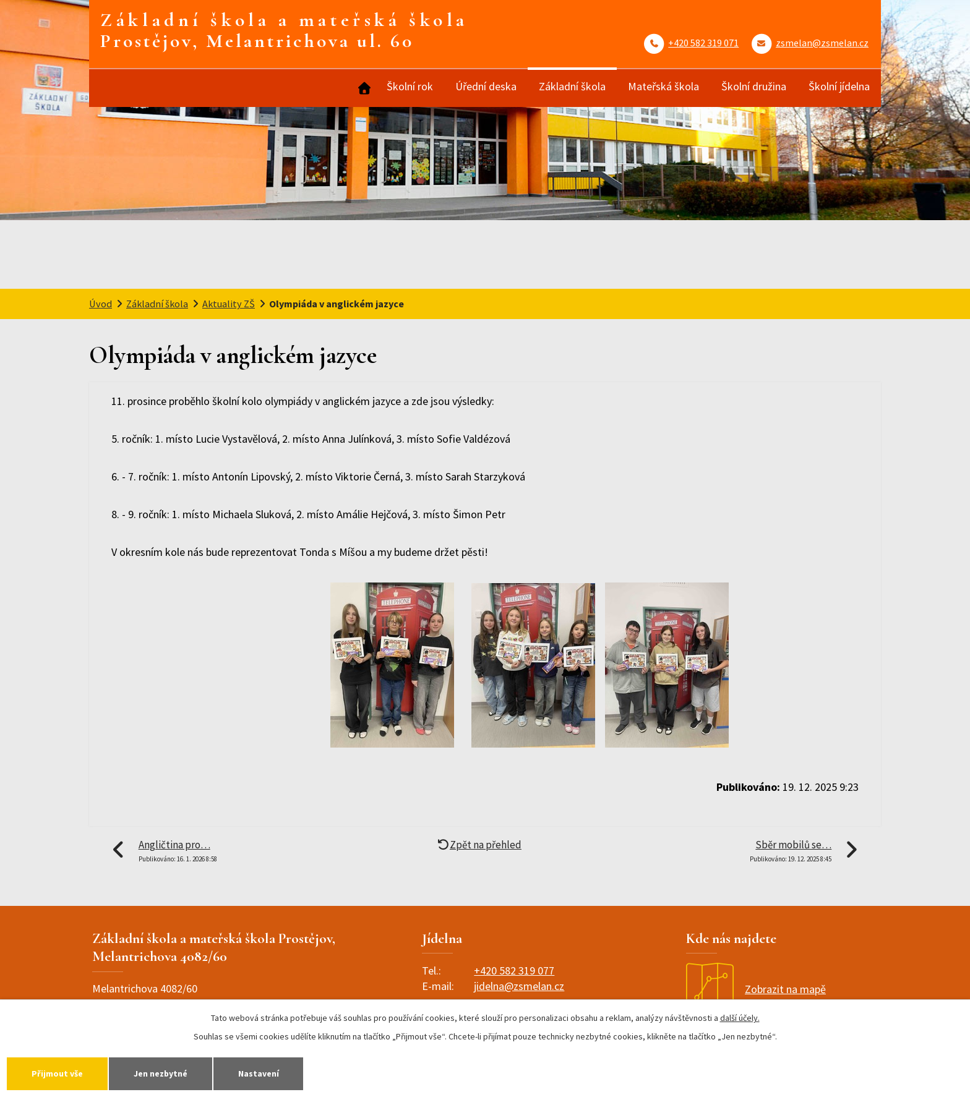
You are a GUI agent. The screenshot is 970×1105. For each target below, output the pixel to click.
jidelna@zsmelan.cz (519, 986)
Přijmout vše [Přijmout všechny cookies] (58, 1072)
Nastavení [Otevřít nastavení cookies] (265, 1072)
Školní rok (410, 86)
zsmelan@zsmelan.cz (822, 42)
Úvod (363, 88)
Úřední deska (486, 86)
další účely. (740, 1017)
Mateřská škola (663, 86)
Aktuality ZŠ (228, 303)
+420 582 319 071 (703, 42)
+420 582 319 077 (514, 970)
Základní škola (572, 86)
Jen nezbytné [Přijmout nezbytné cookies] (164, 1072)
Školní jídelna (839, 86)
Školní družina (753, 86)
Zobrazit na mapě (756, 989)
